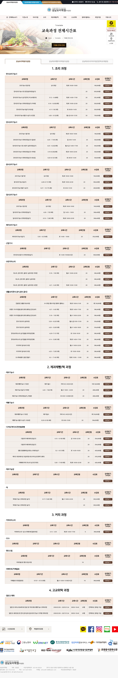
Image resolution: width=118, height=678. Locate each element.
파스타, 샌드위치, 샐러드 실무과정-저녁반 (25, 273)
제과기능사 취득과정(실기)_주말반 (22, 396)
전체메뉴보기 (13, 17)
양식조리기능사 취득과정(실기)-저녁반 (24, 152)
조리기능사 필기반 (24, 85)
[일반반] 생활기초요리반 (23, 303)
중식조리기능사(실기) (20, 182)
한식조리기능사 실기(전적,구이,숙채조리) (25, 97)
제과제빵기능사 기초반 (22, 384)
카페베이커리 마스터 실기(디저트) (28, 462)
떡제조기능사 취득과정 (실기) (21, 499)
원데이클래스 (86, 17)
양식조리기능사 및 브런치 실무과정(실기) (24, 146)
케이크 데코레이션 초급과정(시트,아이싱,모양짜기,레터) (28, 456)
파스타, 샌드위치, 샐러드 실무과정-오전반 (25, 285)
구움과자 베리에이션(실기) (28, 438)
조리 (44, 17)
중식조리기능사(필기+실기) (20, 188)
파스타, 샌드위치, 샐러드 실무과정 (25, 279)
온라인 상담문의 (78, 2)
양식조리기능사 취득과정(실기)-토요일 (24, 158)
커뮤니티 (108, 17)
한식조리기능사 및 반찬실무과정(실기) (25, 91)
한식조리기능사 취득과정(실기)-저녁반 (25, 103)
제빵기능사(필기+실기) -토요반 (21, 420)
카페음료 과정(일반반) (17, 580)
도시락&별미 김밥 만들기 (23, 357)
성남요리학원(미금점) (23, 61)
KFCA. (9, 672)
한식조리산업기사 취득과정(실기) (23, 255)
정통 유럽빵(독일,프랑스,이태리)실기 (28, 450)
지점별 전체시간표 (59, 45)
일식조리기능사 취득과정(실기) (22, 212)
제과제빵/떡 (55, 17)
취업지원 (98, 17)
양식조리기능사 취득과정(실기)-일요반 (24, 140)
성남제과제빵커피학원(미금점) (59, 61)
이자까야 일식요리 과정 (23, 345)
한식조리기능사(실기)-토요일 (24, 109)
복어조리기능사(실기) (18, 236)
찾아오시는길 (91, 2)
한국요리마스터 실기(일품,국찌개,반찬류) (23, 333)
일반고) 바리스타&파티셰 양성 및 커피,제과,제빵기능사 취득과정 (28, 607)
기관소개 (25, 17)
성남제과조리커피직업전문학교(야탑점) (95, 61)
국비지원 (35, 17)
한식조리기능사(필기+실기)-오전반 (25, 115)
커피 (65, 17)
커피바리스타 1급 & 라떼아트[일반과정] (25, 532)
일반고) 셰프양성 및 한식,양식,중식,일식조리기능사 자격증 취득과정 (28, 613)
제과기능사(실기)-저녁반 (22, 390)
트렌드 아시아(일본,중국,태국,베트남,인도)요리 (23, 309)
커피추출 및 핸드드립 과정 (24, 562)
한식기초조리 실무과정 (23, 321)
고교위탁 (74, 17)
